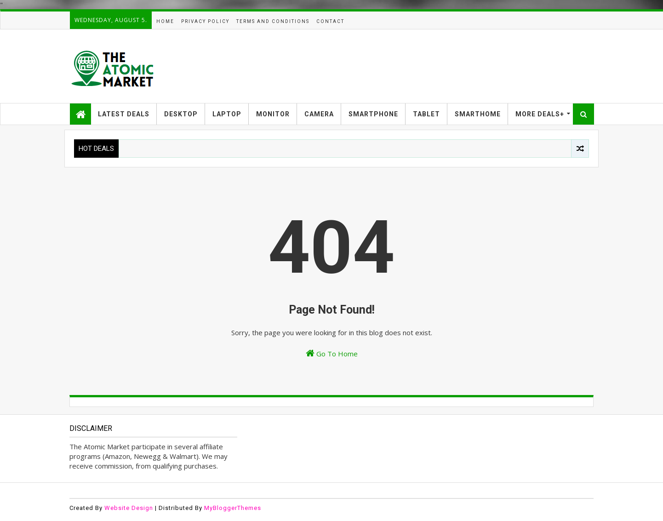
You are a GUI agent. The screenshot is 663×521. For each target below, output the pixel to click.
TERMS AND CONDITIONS (272, 21)
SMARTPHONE (373, 114)
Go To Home (332, 353)
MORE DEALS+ (539, 114)
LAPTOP (226, 114)
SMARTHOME (478, 114)
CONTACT (330, 21)
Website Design (128, 507)
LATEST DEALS (123, 114)
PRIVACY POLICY (205, 21)
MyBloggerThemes (232, 507)
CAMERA (319, 114)
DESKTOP (181, 114)
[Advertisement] (426, 66)
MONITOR (273, 114)
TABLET (426, 114)
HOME (165, 21)
